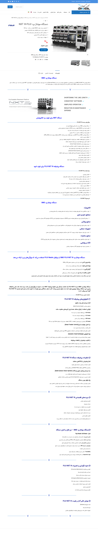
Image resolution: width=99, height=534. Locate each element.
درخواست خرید (43, 50)
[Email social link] (41, 60)
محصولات (42, 18)
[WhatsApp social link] (37, 60)
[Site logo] (84, 7)
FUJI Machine (36, 57)
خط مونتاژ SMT (36, 18)
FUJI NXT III (41, 57)
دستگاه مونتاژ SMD (28, 18)
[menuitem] (31, 12)
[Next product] (44, 21)
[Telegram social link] (9, 1)
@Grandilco (78, 1)
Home (46, 18)
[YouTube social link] (13, 1)
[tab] (57, 72)
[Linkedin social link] (10, 1)
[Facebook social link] (18, 1)
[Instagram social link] (15, 1)
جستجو (10, 7)
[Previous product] (47, 21)
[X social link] (17, 1)
